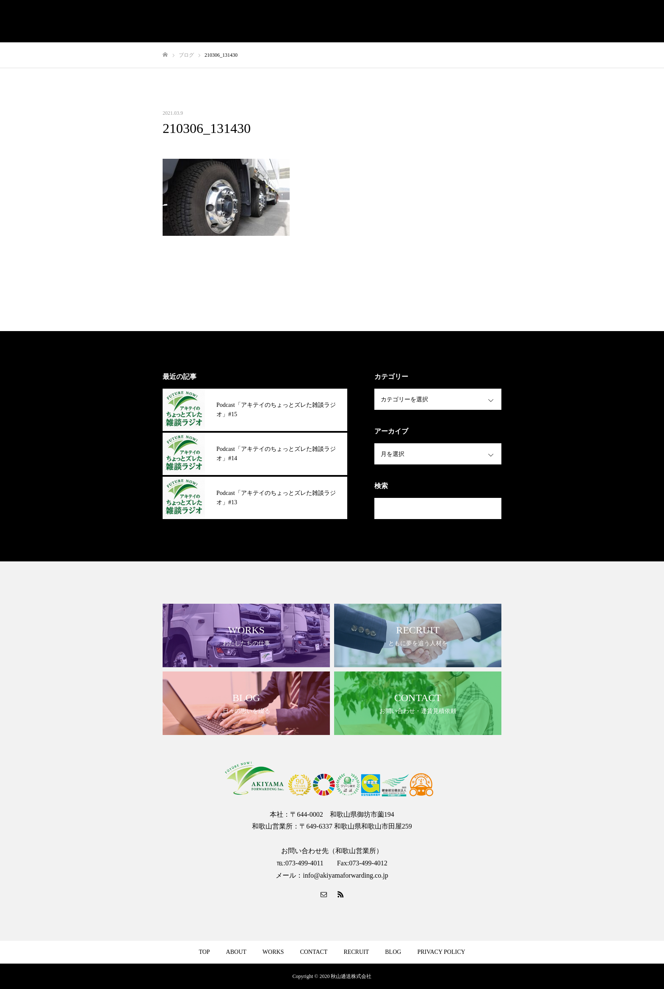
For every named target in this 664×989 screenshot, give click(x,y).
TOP (204, 952)
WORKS (273, 952)
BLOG (393, 952)
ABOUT (236, 952)
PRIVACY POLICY (441, 952)
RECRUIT (356, 952)
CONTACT (313, 952)
